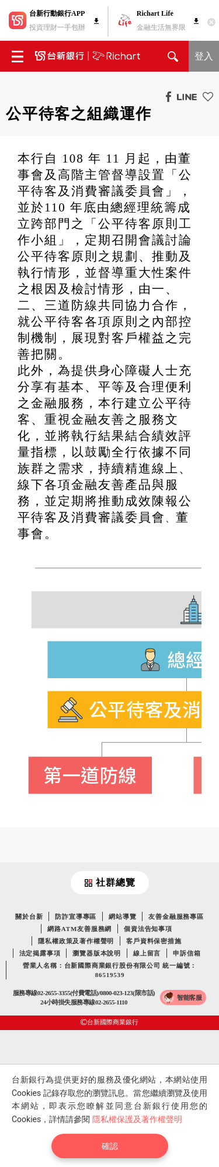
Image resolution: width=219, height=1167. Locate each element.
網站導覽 (122, 916)
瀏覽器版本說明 (96, 953)
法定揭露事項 (40, 953)
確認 (110, 1146)
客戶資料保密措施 (153, 940)
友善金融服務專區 (175, 916)
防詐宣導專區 (75, 916)
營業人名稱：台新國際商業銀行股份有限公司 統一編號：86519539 (110, 970)
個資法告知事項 (148, 928)
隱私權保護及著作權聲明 (137, 1119)
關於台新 (29, 916)
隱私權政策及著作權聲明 (76, 940)
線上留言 (147, 953)
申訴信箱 (186, 953)
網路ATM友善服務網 (79, 928)
